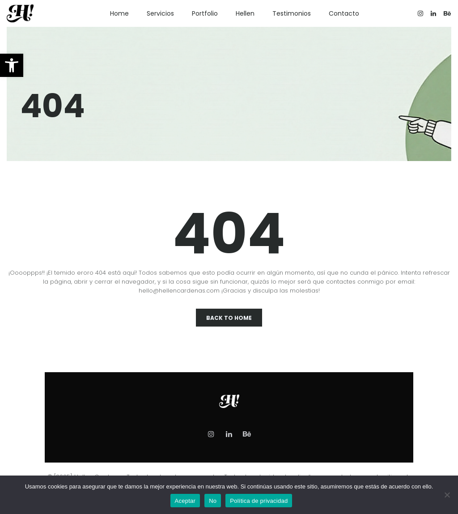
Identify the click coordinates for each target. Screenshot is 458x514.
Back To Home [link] (229, 318)
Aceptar (185, 500)
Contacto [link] (344, 13)
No (212, 500)
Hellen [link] (245, 13)
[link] (11, 65)
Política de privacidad (259, 500)
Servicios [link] (160, 13)
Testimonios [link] (291, 13)
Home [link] (119, 13)
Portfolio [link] (205, 13)
